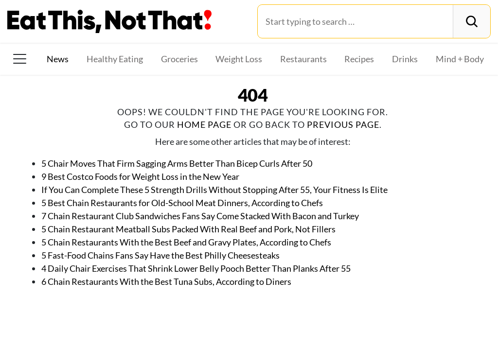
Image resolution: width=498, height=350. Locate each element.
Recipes (359, 58)
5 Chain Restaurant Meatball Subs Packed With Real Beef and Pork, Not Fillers (188, 229)
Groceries (179, 58)
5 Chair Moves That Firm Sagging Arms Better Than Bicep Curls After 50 (176, 163)
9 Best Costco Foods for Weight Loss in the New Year (140, 176)
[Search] (471, 21)
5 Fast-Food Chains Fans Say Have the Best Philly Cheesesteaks (160, 255)
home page (204, 124)
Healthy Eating (115, 58)
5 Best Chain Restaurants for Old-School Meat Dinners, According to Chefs (182, 202)
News (58, 58)
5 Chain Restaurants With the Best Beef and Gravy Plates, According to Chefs (186, 242)
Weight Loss (238, 58)
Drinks (405, 58)
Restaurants (303, 58)
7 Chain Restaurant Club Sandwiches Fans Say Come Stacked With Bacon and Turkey (200, 215)
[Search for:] (355, 21)
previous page (343, 124)
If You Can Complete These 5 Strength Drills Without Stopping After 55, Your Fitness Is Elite (214, 189)
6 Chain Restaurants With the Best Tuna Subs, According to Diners (166, 281)
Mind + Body (460, 58)
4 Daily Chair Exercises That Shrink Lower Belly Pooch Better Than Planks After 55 (196, 268)
